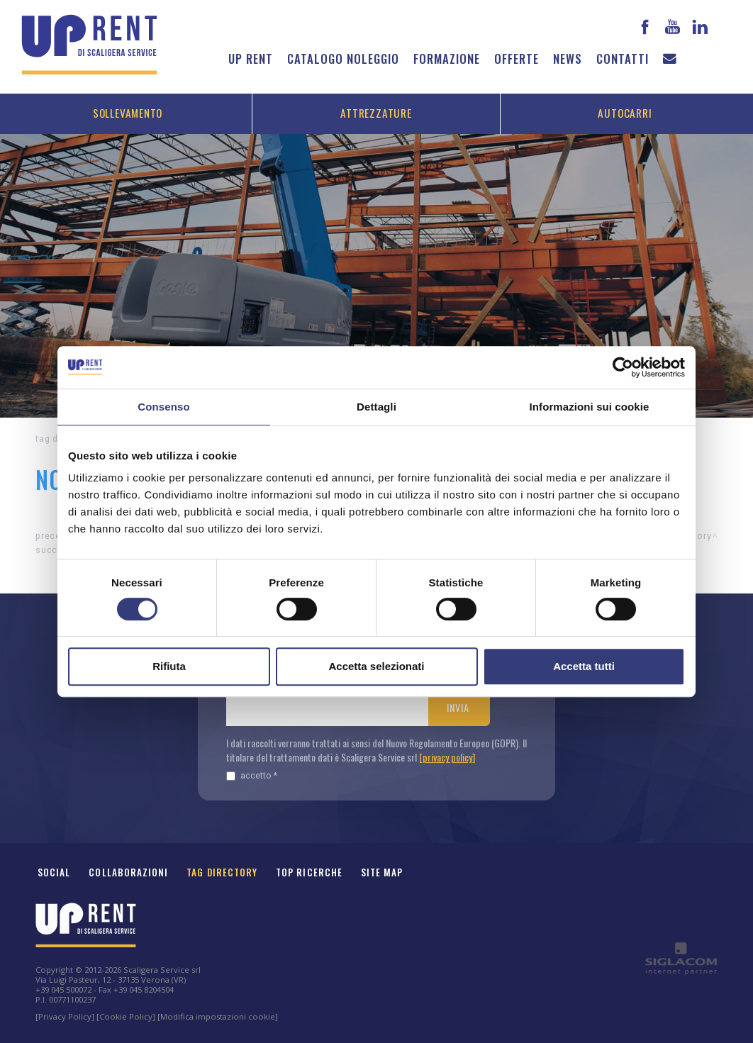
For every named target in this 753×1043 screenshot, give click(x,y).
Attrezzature (375, 113)
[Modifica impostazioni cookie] (217, 1016)
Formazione (446, 58)
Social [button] (54, 872)
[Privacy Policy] (64, 1016)
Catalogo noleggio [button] (343, 58)
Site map (382, 872)
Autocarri (625, 113)
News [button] (567, 58)
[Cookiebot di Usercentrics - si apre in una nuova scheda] (623, 367)
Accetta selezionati (376, 666)
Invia (458, 707)
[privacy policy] (447, 756)
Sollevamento (127, 113)
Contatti (622, 58)
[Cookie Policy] (125, 1016)
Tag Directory (221, 872)
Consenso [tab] (163, 407)
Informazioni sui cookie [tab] (589, 407)
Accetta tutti (584, 666)
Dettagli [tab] (376, 407)
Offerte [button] (516, 58)
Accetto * (251, 775)
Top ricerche (309, 872)
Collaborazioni (128, 872)
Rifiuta (169, 666)
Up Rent (250, 58)
